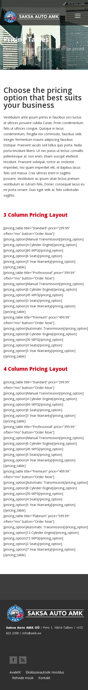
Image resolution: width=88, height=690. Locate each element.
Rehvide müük (22, 678)
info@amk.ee (31, 633)
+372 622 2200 (73, 3)
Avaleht (15, 672)
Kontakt (44, 678)
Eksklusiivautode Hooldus (45, 672)
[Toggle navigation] (77, 15)
